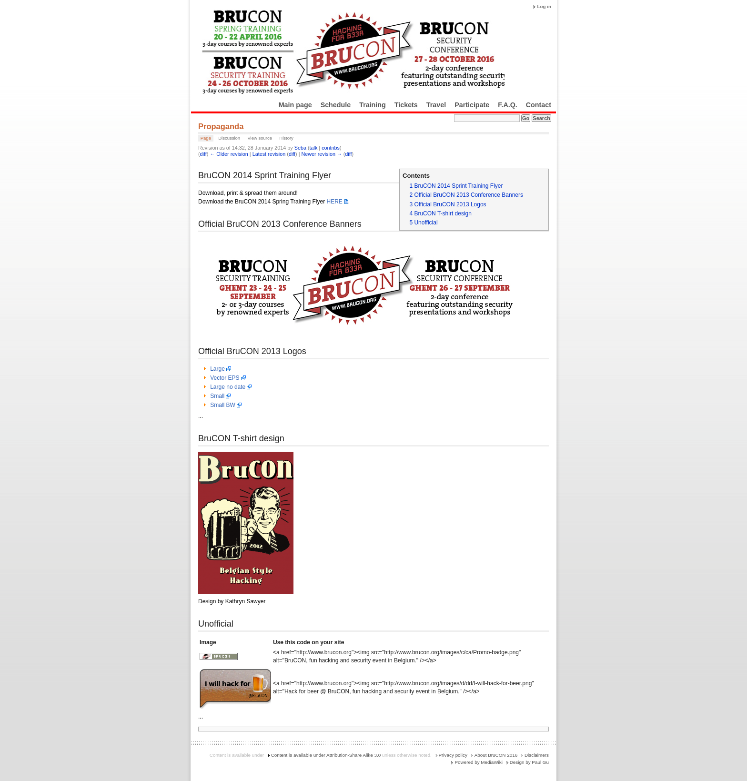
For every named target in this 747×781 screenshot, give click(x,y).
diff (203, 154)
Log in (544, 6)
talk (314, 148)
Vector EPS (224, 378)
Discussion (229, 138)
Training (372, 105)
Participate (471, 105)
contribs (331, 148)
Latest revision (269, 154)
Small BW (222, 405)
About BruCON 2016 (496, 755)
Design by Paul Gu (529, 762)
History (286, 138)
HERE (334, 201)
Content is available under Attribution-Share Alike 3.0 (326, 755)
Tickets (406, 105)
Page (206, 138)
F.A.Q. (507, 105)
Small (217, 396)
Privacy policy (453, 755)
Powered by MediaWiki (478, 762)
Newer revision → (322, 154)
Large (217, 368)
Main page (295, 105)
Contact (538, 105)
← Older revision (229, 154)
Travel (436, 105)
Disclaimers (537, 755)
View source (259, 138)
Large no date (227, 387)
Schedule (336, 105)
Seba (300, 148)
